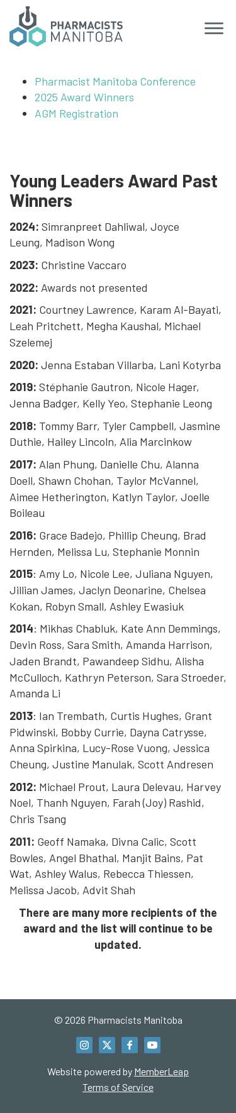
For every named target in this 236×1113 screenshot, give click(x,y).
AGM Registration (76, 113)
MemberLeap (161, 1071)
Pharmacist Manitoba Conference (115, 81)
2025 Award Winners (84, 97)
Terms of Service (118, 1087)
